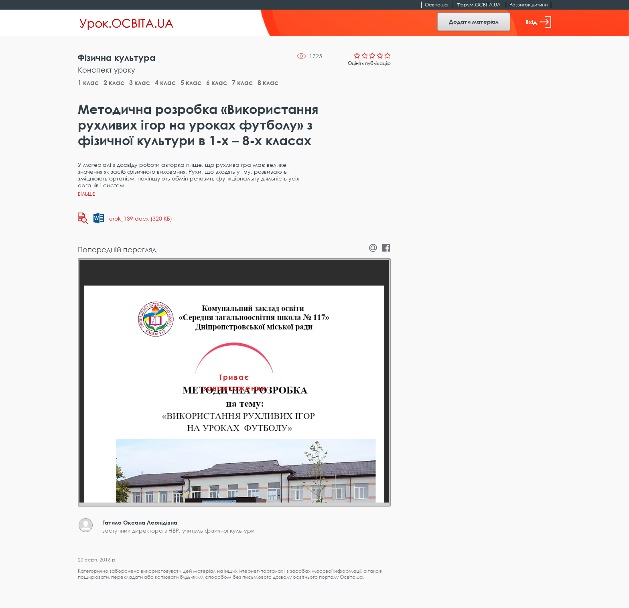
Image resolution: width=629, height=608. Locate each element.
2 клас (113, 83)
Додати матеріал (474, 21)
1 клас (88, 83)
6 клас (216, 83)
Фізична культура (117, 57)
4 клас (165, 83)
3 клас (139, 83)
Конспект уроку (106, 69)
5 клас (191, 83)
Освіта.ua (436, 5)
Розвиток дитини (528, 5)
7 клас (242, 83)
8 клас (268, 83)
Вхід (538, 22)
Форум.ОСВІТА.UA (479, 5)
